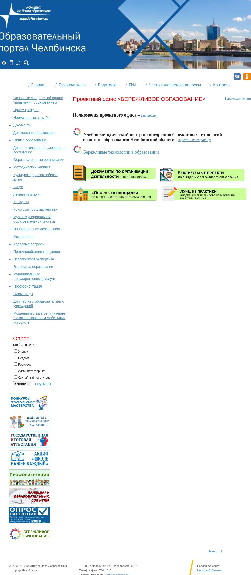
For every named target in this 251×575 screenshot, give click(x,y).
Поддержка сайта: (208, 565)
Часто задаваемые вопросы (175, 85)
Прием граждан (26, 110)
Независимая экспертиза (33, 259)
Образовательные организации (38, 160)
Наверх (213, 551)
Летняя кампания (27, 194)
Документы (22, 125)
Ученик (21, 351)
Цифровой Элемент (209, 570)
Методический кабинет (31, 167)
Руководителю (72, 85)
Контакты (221, 85)
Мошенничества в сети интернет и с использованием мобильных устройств (40, 317)
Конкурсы (21, 202)
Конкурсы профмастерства (35, 209)
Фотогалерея (23, 237)
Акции (18, 187)
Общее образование (30, 140)
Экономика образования (33, 267)
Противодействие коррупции (36, 252)
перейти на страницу (194, 140)
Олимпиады (23, 294)
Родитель (22, 364)
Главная (39, 85)
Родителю (107, 85)
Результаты (43, 384)
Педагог (21, 358)
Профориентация (27, 286)
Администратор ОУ (29, 371)
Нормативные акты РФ (31, 118)
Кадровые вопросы (28, 244)
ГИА (133, 85)
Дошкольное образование (34, 133)
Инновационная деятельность (37, 229)
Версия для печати (238, 98)
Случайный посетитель (32, 377)
